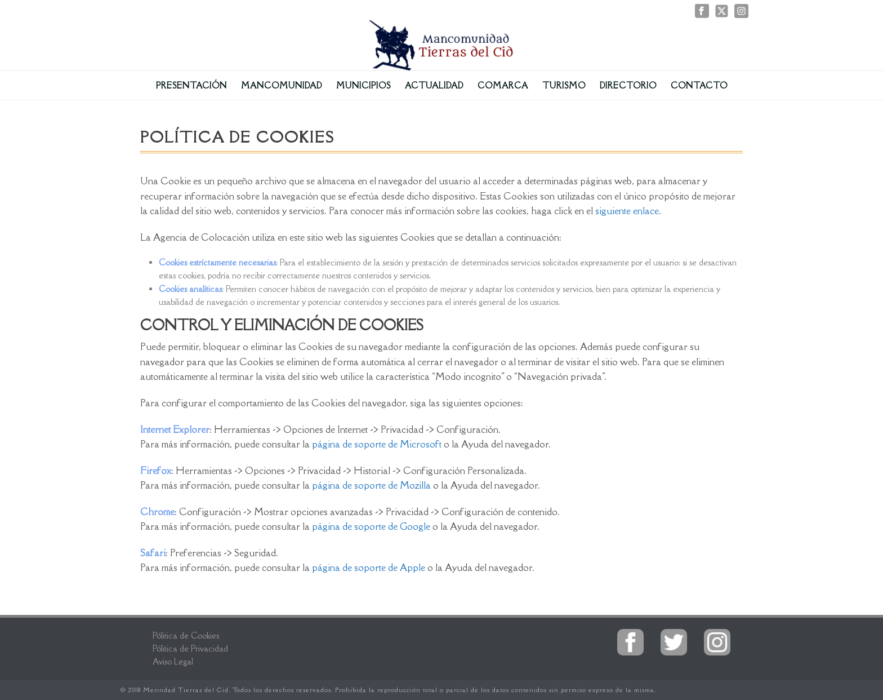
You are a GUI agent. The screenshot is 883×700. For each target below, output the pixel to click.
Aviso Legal (173, 661)
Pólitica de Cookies (186, 635)
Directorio (628, 85)
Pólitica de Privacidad (190, 648)
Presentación (191, 85)
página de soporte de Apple (368, 567)
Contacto (699, 85)
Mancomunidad (281, 85)
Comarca (503, 85)
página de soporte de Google (372, 526)
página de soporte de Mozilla (371, 485)
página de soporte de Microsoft (377, 444)
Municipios (363, 85)
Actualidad (434, 85)
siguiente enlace (627, 211)
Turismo (564, 85)
